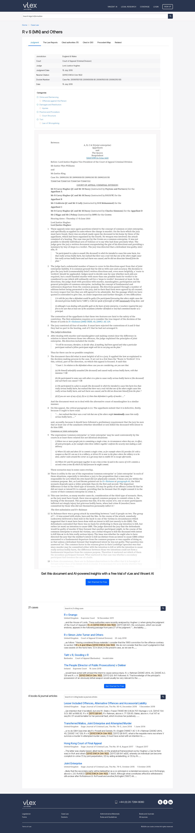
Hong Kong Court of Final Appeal (83, 743)
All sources (143, 817)
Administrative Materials (109, 814)
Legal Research (128, 7)
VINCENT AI (112, 7)
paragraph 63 (123, 481)
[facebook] (165, 802)
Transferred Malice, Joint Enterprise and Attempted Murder (98, 723)
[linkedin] (170, 802)
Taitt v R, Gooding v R (76, 655)
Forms (24, 817)
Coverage (145, 7)
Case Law (65, 814)
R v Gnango (70, 614)
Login (156, 7)
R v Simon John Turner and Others (83, 634)
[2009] (103, 321)
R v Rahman (108, 481)
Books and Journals (146, 814)
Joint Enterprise (73, 763)
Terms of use (26, 826)
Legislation (26, 814)
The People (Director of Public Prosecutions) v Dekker (95, 665)
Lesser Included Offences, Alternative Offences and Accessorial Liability (105, 703)
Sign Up (167, 7)
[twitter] (160, 802)
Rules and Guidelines (108, 817)
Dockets (64, 817)
